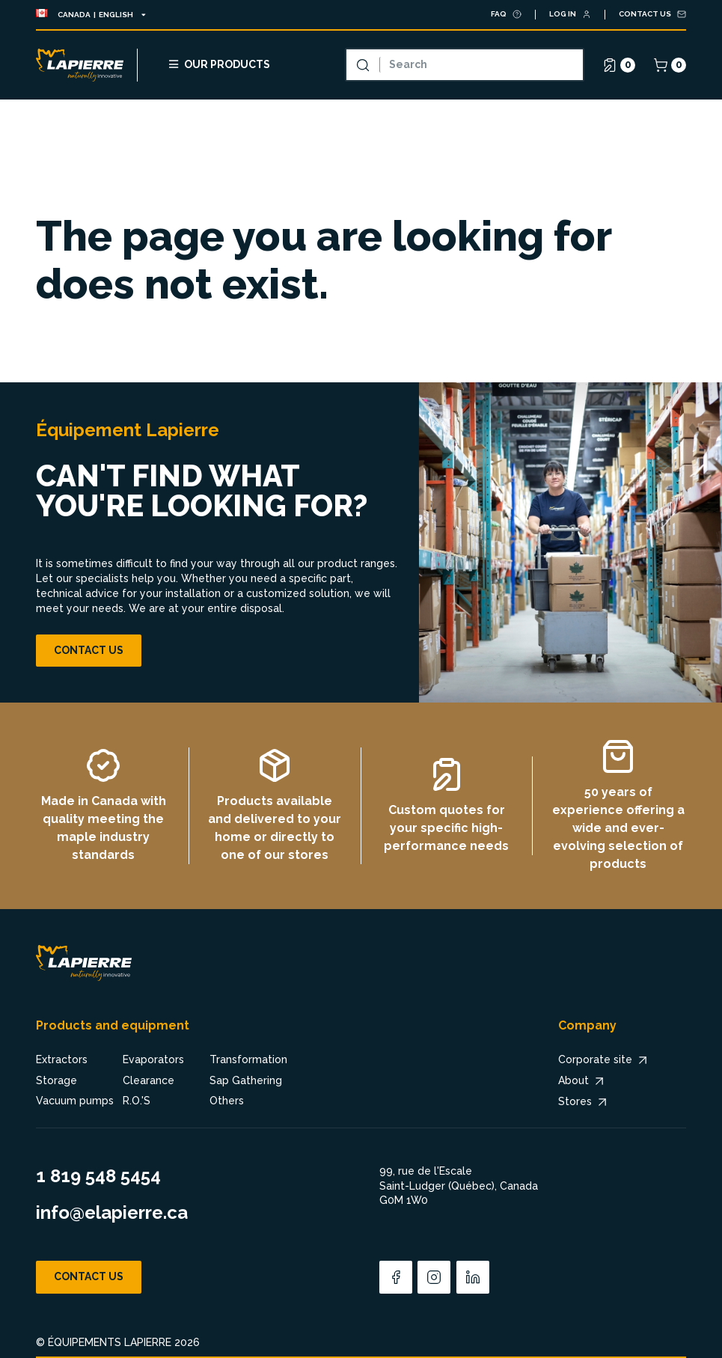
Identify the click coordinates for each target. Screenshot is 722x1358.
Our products (218, 64)
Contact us (88, 650)
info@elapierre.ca (112, 1212)
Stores (584, 1102)
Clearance (148, 1080)
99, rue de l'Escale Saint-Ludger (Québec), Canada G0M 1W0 (458, 1185)
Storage (56, 1080)
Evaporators (153, 1059)
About (582, 1081)
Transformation (248, 1059)
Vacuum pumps (75, 1101)
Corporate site (604, 1060)
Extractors (62, 1059)
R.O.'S (136, 1101)
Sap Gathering (245, 1080)
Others (226, 1101)
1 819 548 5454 (98, 1176)
